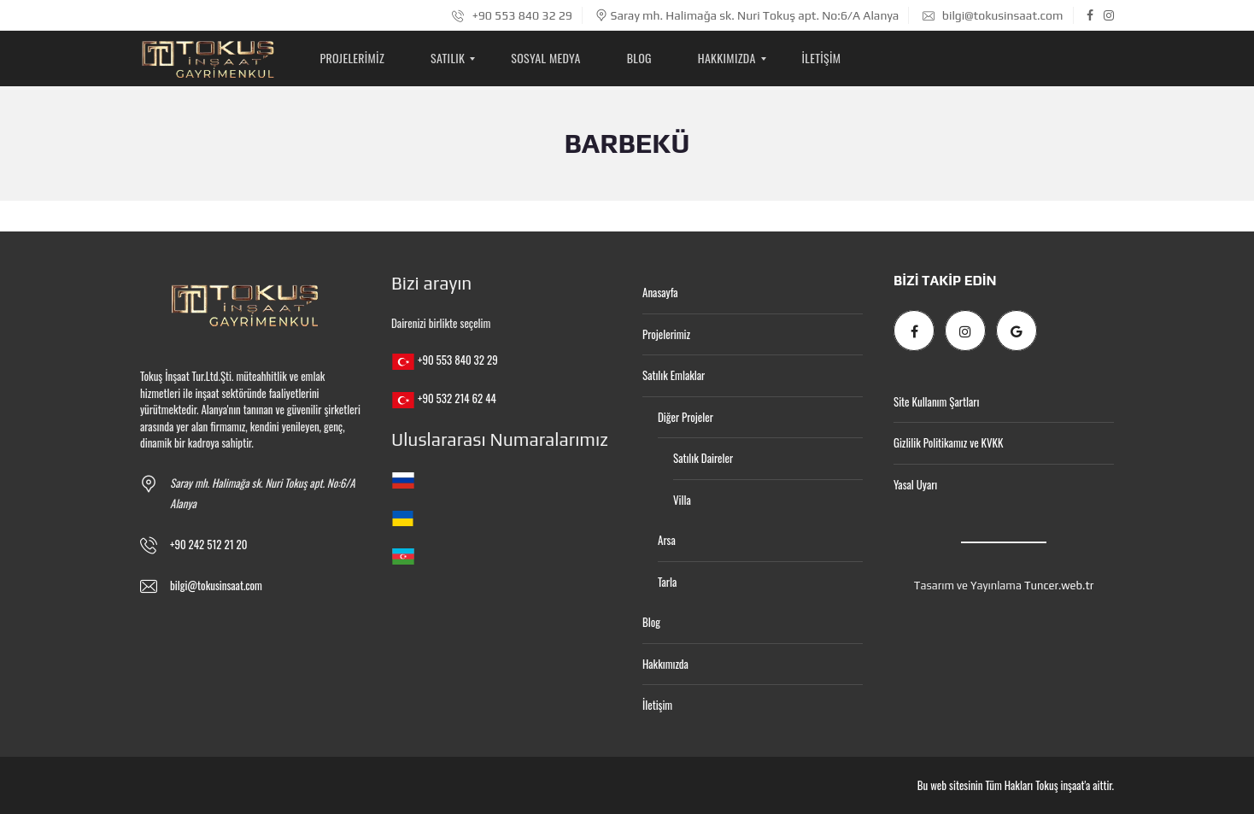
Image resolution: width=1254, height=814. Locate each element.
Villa (682, 499)
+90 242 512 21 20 (209, 544)
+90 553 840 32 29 (512, 15)
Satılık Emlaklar (673, 375)
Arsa (667, 539)
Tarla (667, 581)
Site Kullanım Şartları (936, 401)
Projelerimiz (666, 334)
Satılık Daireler (703, 457)
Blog (651, 621)
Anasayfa (660, 292)
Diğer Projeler (685, 416)
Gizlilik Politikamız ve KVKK (948, 442)
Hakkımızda (665, 663)
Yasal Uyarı (915, 484)
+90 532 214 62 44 (457, 398)
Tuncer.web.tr (1058, 585)
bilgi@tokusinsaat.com (993, 15)
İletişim (657, 704)
